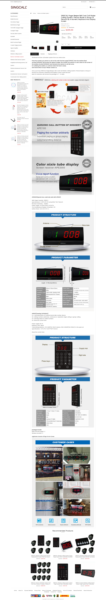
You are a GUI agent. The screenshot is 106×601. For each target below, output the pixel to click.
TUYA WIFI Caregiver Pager (17, 27)
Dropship (60, 591)
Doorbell (13, 36)
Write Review (71, 27)
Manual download (78, 590)
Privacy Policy (37, 590)
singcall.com (52, 599)
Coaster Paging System (16, 45)
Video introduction (87, 590)
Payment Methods (28, 590)
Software (13, 51)
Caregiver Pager (14, 30)
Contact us (53, 591)
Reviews (43, 54)
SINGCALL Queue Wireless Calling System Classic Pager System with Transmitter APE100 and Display (85, 584)
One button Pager (15, 22)
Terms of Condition (67, 590)
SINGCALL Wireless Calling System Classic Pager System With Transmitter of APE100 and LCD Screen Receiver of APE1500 (62, 557)
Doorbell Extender (15, 39)
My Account (84, 1)
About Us (20, 590)
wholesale (46, 591)
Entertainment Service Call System (19, 74)
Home (34, 13)
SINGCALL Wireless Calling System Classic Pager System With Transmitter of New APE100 (62, 584)
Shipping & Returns (52, 54)
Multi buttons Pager (15, 24)
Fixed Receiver (14, 16)
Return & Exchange (46, 590)
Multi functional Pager (16, 42)
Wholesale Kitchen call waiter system (42, 57)
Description (34, 54)
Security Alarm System (16, 33)
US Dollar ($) (92, 1)
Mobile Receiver (14, 19)
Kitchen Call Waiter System (43, 13)
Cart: (92, 7)
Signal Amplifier (14, 48)
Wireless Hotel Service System (18, 59)
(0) (67, 27)
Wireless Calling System (16, 53)
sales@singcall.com (17, 1)
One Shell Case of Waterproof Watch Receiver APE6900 (23, 118)
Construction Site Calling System (18, 76)
